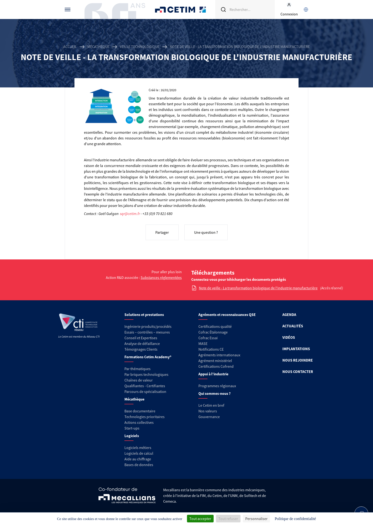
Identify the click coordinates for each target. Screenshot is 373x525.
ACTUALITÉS (292, 326)
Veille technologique (139, 46)
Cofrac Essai (208, 337)
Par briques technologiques (146, 374)
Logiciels (131, 435)
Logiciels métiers (137, 447)
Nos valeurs (207, 411)
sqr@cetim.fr (130, 213)
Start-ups (131, 428)
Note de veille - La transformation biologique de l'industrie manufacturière (258, 288)
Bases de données (138, 464)
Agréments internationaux (219, 355)
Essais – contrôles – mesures (147, 332)
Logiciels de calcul (138, 453)
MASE (202, 343)
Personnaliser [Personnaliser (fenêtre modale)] (256, 518)
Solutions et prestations (144, 314)
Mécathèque (98, 46)
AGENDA (289, 314)
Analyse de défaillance (142, 343)
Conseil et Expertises (140, 337)
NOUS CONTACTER (297, 371)
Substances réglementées (161, 277)
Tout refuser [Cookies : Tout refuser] (228, 518)
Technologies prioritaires (144, 416)
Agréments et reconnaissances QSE (227, 314)
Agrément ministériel (215, 360)
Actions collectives (139, 422)
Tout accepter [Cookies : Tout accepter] (200, 518)
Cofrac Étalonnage (213, 332)
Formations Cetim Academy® (147, 356)
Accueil (70, 46)
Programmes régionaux (217, 385)
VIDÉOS (288, 337)
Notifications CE (211, 349)
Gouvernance (209, 416)
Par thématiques (137, 368)
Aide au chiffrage (137, 459)
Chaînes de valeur (138, 380)
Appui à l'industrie (213, 374)
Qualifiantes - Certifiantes (144, 385)
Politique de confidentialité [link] (295, 519)
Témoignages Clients (140, 349)
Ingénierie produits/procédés (148, 326)
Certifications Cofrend (216, 366)
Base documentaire (139, 411)
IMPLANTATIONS (296, 348)
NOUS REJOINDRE (297, 360)
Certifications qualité (215, 326)
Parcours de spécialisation (145, 391)
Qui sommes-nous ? (214, 393)
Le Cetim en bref (211, 405)
